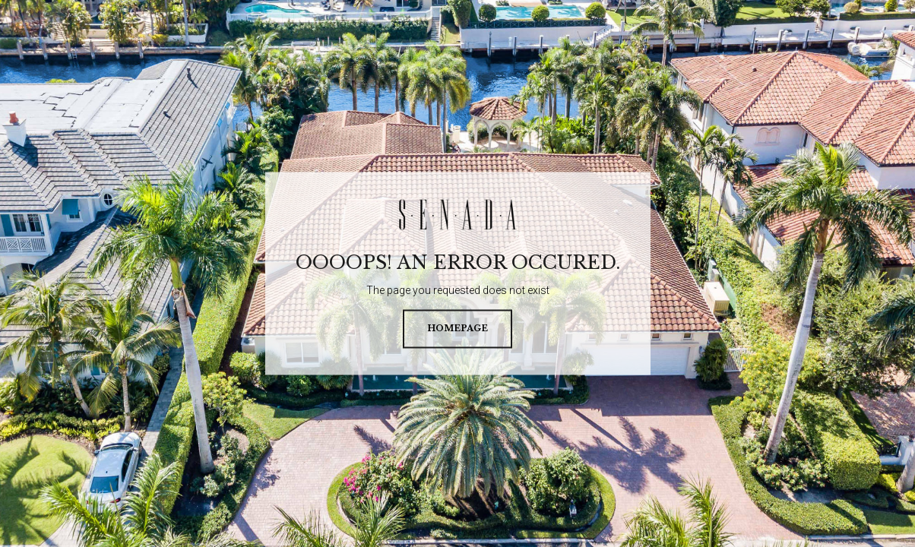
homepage (457, 329)
